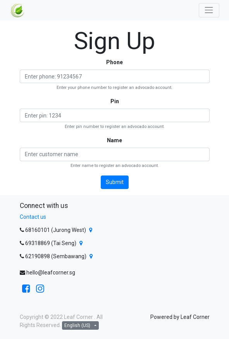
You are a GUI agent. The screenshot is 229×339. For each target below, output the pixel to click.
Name (114, 140)
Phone (114, 62)
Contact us (33, 217)
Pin (114, 101)
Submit (115, 182)
